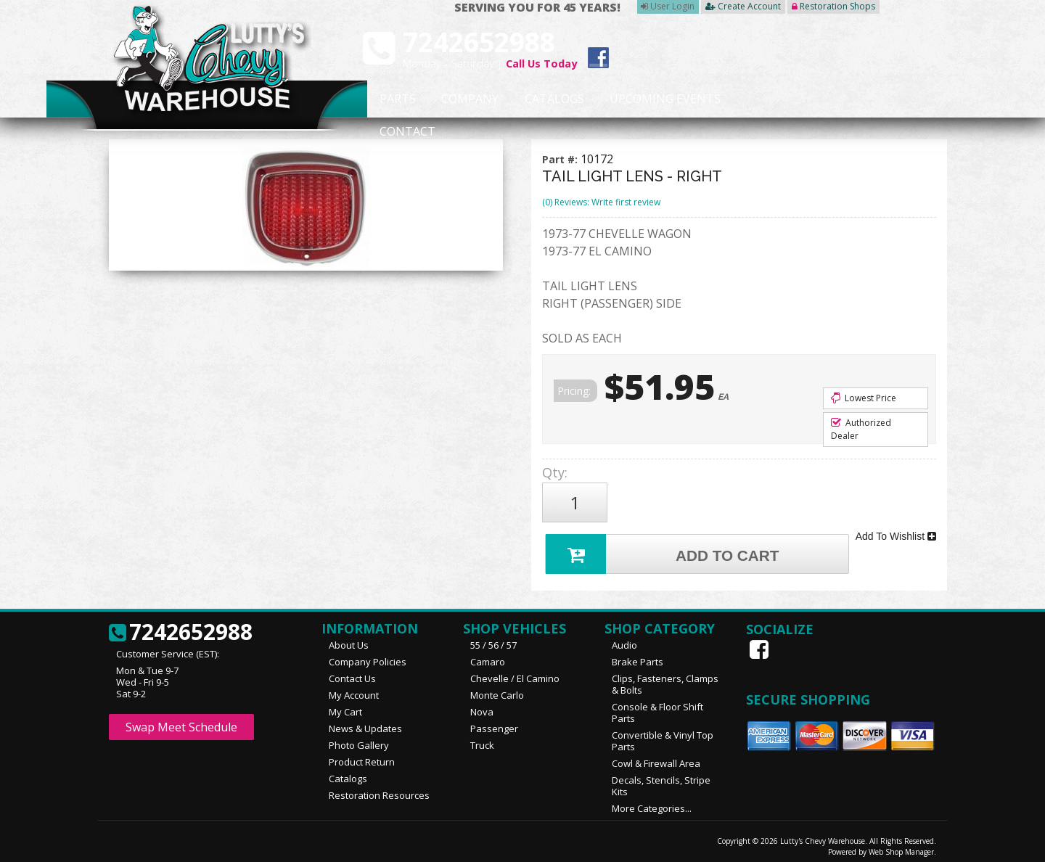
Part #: (561, 159)
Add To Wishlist (896, 531)
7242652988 (181, 626)
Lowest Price (863, 398)
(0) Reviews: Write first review (601, 202)
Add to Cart (665, 546)
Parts (389, 99)
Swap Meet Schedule (181, 720)
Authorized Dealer (861, 429)
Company (466, 99)
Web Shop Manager (901, 845)
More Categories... (652, 802)
